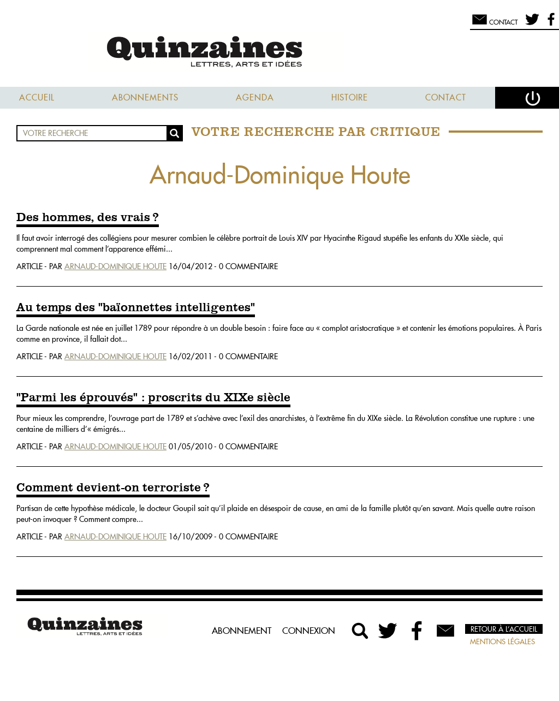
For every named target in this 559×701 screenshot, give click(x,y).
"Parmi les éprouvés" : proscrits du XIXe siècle (153, 398)
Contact (445, 97)
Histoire (349, 97)
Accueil (37, 97)
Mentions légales (502, 641)
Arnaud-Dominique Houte (115, 266)
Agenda (255, 97)
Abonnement (241, 630)
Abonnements (145, 97)
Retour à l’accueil (504, 629)
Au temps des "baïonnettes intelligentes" (135, 308)
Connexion (308, 630)
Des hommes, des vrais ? (87, 218)
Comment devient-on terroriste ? (113, 488)
